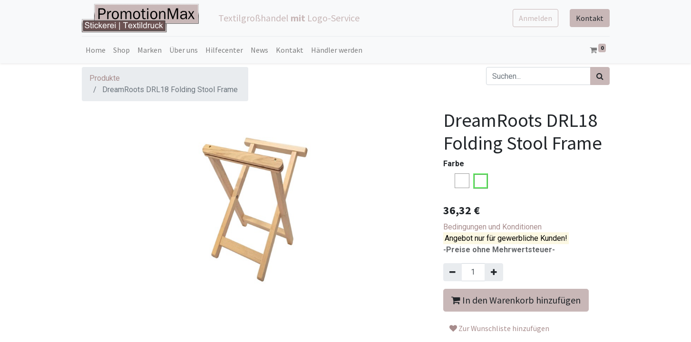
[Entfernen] (452, 272)
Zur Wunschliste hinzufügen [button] (499, 328)
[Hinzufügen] (494, 272)
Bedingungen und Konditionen (492, 226)
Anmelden (535, 18)
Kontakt (589, 18)
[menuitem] (95, 49)
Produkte (104, 78)
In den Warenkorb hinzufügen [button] (516, 300)
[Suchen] (600, 76)
